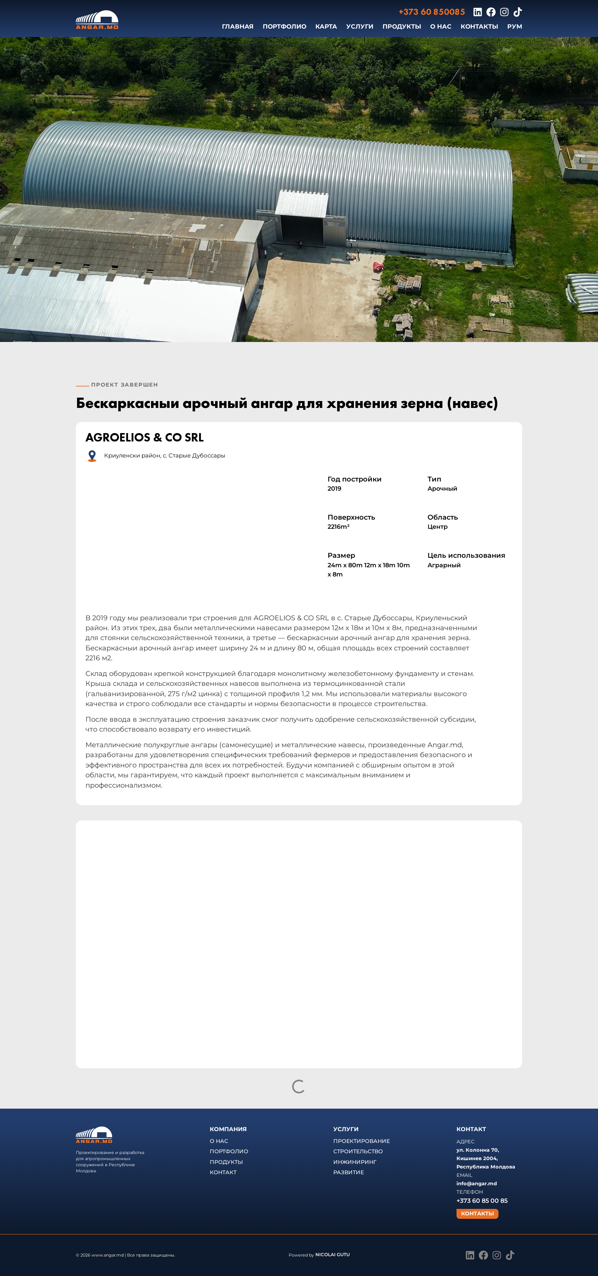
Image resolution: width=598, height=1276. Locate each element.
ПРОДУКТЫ (402, 26)
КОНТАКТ (223, 1172)
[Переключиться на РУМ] (514, 26)
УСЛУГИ (359, 26)
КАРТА (326, 26)
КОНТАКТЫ (479, 26)
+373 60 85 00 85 (482, 1200)
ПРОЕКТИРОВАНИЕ (361, 1141)
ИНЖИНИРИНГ (354, 1162)
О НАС (441, 26)
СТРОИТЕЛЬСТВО (358, 1151)
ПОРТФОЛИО (284, 26)
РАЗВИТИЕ (348, 1172)
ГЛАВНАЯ (238, 26)
